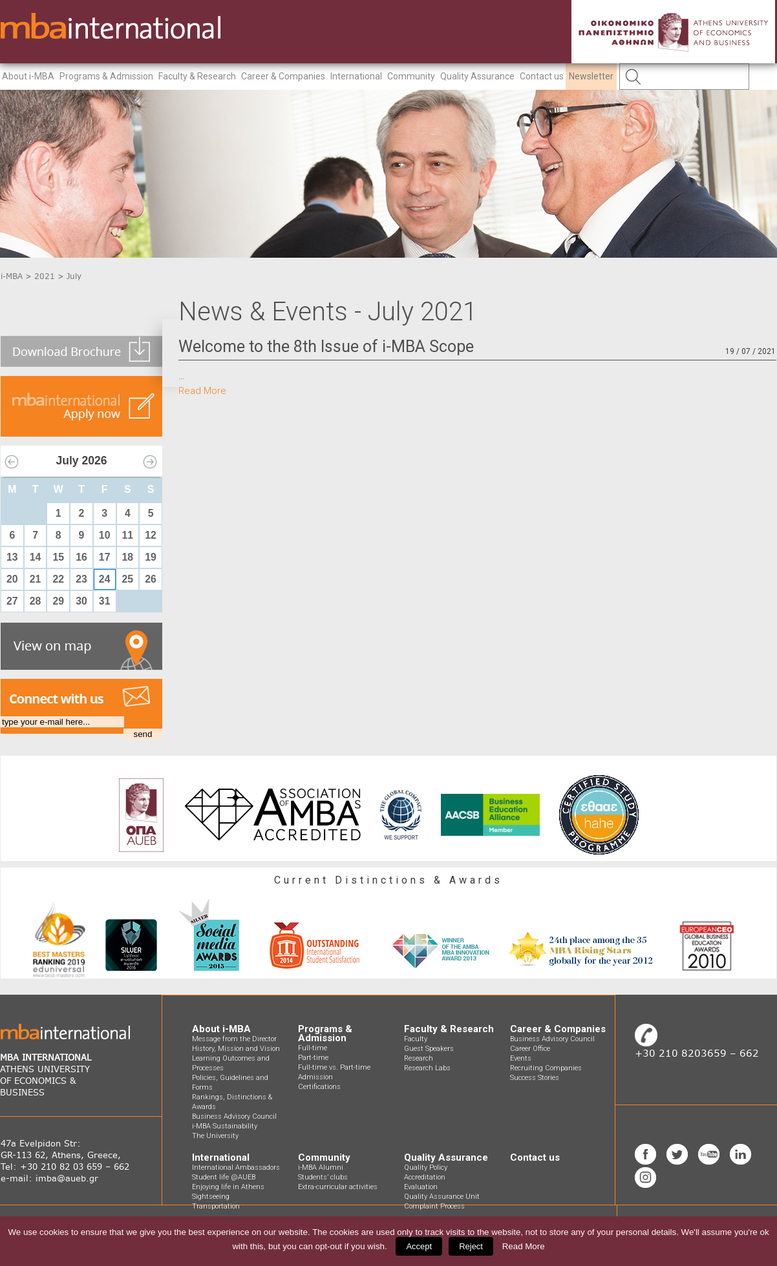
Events (520, 1058)
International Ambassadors (236, 1167)
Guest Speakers (429, 1048)
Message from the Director (234, 1039)
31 (105, 601)
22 (58, 579)
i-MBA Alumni (320, 1167)
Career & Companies (283, 76)
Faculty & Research (197, 76)
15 (58, 557)
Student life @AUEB (223, 1177)
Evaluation (421, 1187)
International (356, 76)
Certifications (319, 1087)
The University (215, 1136)
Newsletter (591, 76)
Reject (471, 1246)
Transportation (216, 1206)
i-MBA (12, 276)
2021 (44, 276)
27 (12, 601)
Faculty (415, 1039)
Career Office (530, 1048)
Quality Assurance (477, 76)
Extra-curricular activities (338, 1187)
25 (128, 579)
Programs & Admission (106, 76)
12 (150, 535)
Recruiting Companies (546, 1068)
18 (128, 557)
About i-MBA (28, 76)
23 (81, 579)
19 (150, 557)
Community (411, 76)
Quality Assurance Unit (442, 1196)
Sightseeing (210, 1196)
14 (35, 557)
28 (35, 601)
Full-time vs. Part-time (334, 1067)
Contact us (542, 76)
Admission (315, 1077)
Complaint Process (434, 1206)
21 (35, 579)
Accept (419, 1246)
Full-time (312, 1048)
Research (418, 1058)
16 (81, 557)
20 (12, 579)
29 (58, 601)
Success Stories (534, 1078)
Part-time (313, 1057)
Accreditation (424, 1177)
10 (105, 535)
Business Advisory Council (234, 1116)
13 (12, 557)
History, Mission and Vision (236, 1048)
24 (105, 579)
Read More (202, 391)
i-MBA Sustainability (224, 1126)
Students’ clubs (323, 1177)
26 (150, 579)
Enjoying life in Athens (228, 1187)
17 (105, 557)
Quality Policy (425, 1167)
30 (81, 601)
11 (128, 535)
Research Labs (427, 1068)
